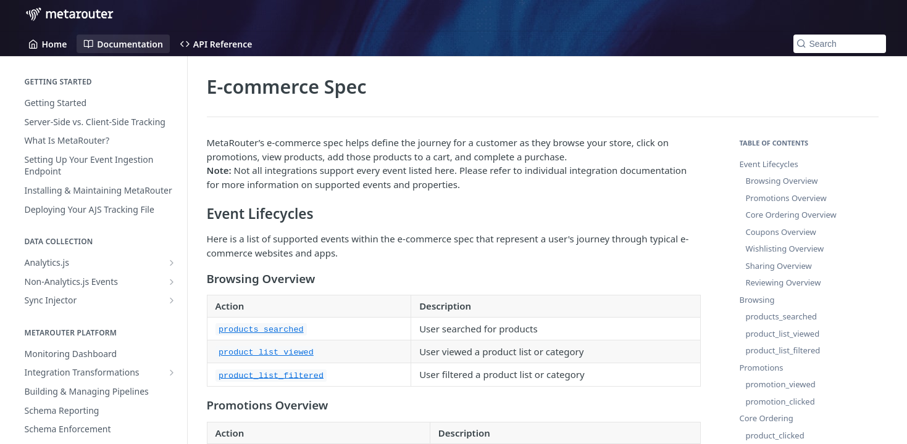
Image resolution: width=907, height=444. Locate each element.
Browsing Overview (782, 180)
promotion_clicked (780, 401)
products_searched (781, 316)
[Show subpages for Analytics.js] (172, 263)
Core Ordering (766, 418)
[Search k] (839, 44)
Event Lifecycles (769, 164)
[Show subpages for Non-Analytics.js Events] (172, 282)
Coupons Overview (781, 231)
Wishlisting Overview (785, 248)
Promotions (762, 367)
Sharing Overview (779, 265)
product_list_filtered (783, 350)
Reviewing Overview (783, 282)
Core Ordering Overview (791, 214)
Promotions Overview (786, 198)
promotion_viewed (781, 384)
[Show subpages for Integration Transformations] (172, 372)
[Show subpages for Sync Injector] (172, 300)
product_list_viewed (783, 333)
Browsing (757, 299)
